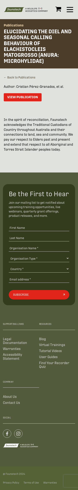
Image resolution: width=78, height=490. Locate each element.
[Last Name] (39, 237)
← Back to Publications (19, 77)
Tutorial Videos (50, 351)
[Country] (39, 269)
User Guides (48, 357)
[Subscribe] (39, 294)
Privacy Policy (11, 482)
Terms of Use (31, 482)
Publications (14, 25)
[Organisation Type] (39, 258)
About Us (10, 397)
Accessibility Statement (12, 356)
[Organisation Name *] (39, 248)
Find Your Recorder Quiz (54, 365)
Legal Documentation (15, 341)
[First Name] (39, 227)
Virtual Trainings (52, 345)
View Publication (22, 97)
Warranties (12, 349)
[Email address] (39, 279)
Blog (42, 339)
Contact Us (11, 403)
